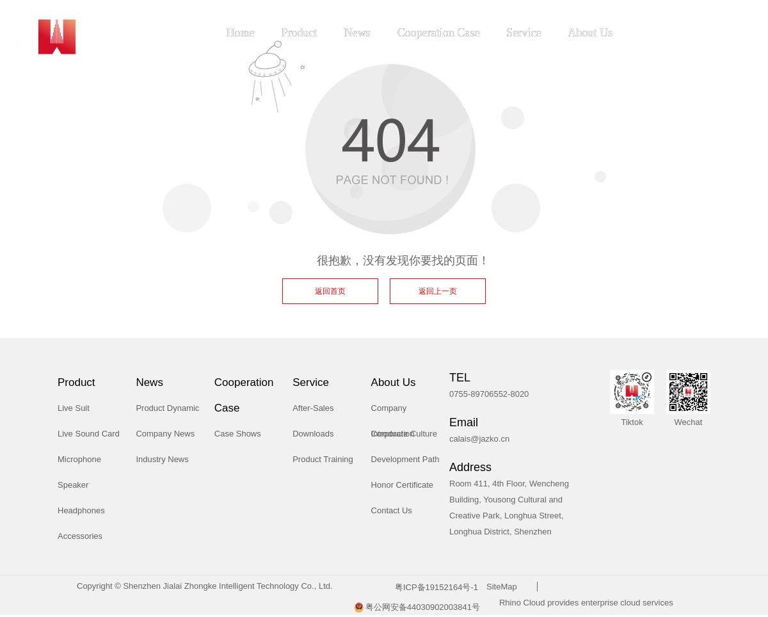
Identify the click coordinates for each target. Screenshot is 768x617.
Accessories (80, 536)
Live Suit (74, 408)
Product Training (322, 459)
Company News (165, 433)
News (357, 32)
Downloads (312, 433)
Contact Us (391, 510)
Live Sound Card (89, 433)
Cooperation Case (438, 32)
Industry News (162, 459)
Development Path (405, 459)
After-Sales (312, 408)
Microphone (79, 459)
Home (241, 32)
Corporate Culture (404, 433)
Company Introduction (393, 412)
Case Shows (237, 433)
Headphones (81, 510)
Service (523, 32)
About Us (590, 32)
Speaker (73, 485)
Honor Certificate (402, 485)
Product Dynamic (167, 408)
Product (299, 32)
